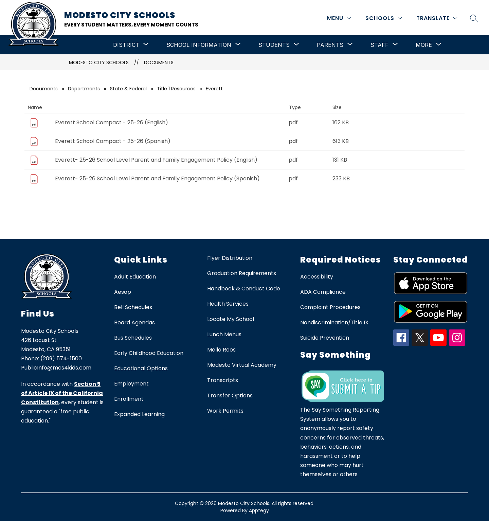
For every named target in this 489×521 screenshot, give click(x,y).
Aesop (122, 292)
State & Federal (128, 88)
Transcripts (222, 380)
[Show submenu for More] (424, 45)
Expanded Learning (139, 414)
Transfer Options (230, 395)
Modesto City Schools (99, 62)
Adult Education (135, 277)
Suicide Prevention (324, 338)
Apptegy (259, 510)
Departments (84, 88)
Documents (159, 62)
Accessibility (316, 277)
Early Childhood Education (148, 353)
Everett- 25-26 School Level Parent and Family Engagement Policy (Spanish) (157, 178)
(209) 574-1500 (61, 358)
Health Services (228, 304)
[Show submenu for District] (126, 45)
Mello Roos (221, 350)
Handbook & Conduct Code (243, 288)
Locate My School (230, 319)
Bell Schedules (133, 307)
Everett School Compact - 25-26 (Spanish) (112, 141)
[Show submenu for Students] (274, 45)
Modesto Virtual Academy (241, 365)
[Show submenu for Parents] (330, 45)
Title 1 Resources (176, 88)
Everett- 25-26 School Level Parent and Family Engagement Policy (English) (156, 160)
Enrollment (129, 399)
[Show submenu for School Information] (198, 45)
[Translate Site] (437, 18)
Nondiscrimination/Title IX (334, 322)
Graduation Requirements (241, 273)
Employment (131, 384)
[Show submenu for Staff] (379, 45)
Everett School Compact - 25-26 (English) (111, 122)
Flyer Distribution (229, 258)
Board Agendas (134, 322)
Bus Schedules (133, 338)
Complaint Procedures (330, 307)
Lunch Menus (224, 334)
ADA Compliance (323, 292)
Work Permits (225, 411)
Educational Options (141, 368)
